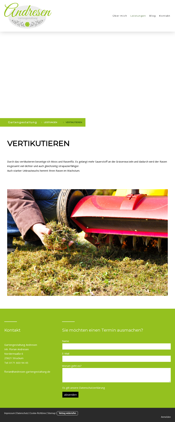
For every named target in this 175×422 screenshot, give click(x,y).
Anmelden (166, 417)
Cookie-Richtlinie (38, 413)
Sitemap (51, 413)
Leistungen (138, 15)
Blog (152, 15)
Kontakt (164, 15)
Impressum (9, 413)
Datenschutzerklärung (92, 387)
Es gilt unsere (83, 387)
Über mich (120, 15)
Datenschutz (22, 413)
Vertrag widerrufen (67, 413)
